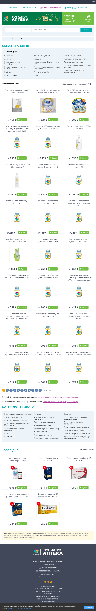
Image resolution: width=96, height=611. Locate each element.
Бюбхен (7, 72)
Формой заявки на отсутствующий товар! (60, 402)
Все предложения (87, 449)
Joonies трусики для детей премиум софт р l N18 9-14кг (17, 353)
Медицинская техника (43, 435)
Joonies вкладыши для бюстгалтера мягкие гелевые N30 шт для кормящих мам (79, 277)
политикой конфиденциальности (19, 608)
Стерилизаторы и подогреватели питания (77, 66)
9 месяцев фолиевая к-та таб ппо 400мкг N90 (17, 91)
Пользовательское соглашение (48, 596)
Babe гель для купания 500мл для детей (79, 127)
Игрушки (37, 59)
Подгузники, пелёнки (72, 56)
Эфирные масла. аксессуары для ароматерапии (77, 437)
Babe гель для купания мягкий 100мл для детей (17, 165)
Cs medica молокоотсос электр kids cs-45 (48, 202)
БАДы (6, 433)
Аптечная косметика (42, 425)
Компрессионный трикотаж (16, 420)
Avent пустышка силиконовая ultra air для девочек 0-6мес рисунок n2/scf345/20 (17, 128)
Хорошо (89, 607)
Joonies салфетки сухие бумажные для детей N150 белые (79, 316)
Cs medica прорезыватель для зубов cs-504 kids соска (78, 240)
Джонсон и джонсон (42, 56)
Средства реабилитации (74, 430)
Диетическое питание (13, 417)
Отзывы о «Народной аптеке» (48, 599)
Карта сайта (48, 594)
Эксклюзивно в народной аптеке (18, 414)
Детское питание (11, 75)
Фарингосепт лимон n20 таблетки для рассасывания (48, 495)
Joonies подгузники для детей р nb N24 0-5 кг (48, 315)
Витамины (8, 436)
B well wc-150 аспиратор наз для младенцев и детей (48, 127)
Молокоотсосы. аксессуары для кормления (47, 68)
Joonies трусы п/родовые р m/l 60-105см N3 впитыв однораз (79, 353)
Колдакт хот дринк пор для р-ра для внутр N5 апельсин (17, 495)
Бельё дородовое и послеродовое (12, 63)
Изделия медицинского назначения (44, 418)
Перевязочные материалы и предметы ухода (75, 418)
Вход (69, 8)
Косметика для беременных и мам (46, 63)
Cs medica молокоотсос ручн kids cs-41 (79, 165)
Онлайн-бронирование (52, 8)
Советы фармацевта (48, 601)
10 (36, 390)
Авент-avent (9, 59)
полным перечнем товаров (66, 397)
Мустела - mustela (41, 72)
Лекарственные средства (44, 422)
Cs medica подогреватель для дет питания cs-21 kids (17, 240)
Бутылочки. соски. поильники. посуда (16, 68)
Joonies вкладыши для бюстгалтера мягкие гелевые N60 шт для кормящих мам (17, 316)
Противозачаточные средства (76, 427)
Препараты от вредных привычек (73, 423)
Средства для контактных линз (46, 438)
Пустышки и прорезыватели (75, 59)
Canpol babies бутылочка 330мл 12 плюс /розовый (48, 165)
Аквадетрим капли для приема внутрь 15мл (17, 459)
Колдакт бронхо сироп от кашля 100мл (48, 459)
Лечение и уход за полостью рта (47, 428)
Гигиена (37, 414)
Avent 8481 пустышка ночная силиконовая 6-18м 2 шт (79, 91)
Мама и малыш (40, 432)
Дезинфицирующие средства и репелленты (17, 424)
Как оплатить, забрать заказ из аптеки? (48, 589)
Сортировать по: (78, 84)
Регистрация (82, 8)
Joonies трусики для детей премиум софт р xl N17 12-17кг (48, 353)
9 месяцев (8, 56)
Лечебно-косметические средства (14, 429)
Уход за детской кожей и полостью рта (74, 71)
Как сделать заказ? (48, 586)
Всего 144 (47, 390)
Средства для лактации (73, 62)
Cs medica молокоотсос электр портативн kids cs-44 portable (78, 203)
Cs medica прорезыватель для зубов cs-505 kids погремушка (17, 276)
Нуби (36, 75)
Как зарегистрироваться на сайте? (48, 591)
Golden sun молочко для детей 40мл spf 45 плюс (48, 276)
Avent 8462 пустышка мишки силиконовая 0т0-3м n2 (48, 91)
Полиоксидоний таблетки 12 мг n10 (79, 459)
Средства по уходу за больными (77, 433)
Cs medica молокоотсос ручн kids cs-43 (17, 202)
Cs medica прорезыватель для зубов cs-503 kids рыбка (48, 240)
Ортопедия (68, 414)
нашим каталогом (43, 397)
